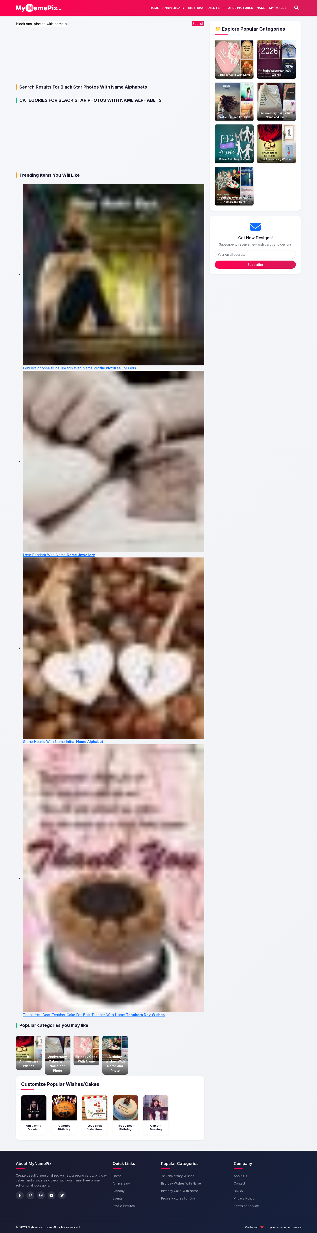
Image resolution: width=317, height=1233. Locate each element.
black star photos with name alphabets (104, 87)
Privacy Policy (244, 1198)
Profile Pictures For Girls (178, 1198)
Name (261, 7)
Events (213, 7)
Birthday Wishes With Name (181, 1183)
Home (154, 7)
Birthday (196, 7)
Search (198, 23)
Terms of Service (246, 1206)
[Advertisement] (110, 57)
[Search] (296, 8)
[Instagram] (41, 1195)
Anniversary (173, 7)
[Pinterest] (30, 1195)
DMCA (238, 1191)
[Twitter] (62, 1195)
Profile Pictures (238, 7)
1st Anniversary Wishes (177, 1176)
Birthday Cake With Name (179, 1191)
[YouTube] (51, 1195)
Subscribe (255, 265)
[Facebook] (20, 1195)
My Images (278, 7)
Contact (239, 1183)
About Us (240, 1176)
